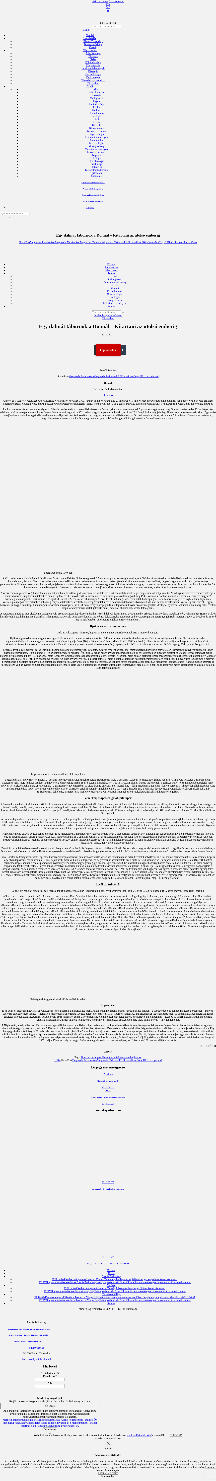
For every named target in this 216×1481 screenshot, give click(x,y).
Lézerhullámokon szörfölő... (93, 195)
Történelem (96, 173)
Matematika (96, 140)
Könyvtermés (96, 128)
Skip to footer (116, 1)
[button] (24, 242)
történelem (123, 1057)
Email (50, 1405)
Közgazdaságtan (96, 134)
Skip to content (100, 1)
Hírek (96, 119)
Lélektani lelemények (96, 137)
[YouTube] (108, 7)
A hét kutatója (96, 92)
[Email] (108, 10)
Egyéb (96, 101)
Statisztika (96, 167)
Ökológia (96, 158)
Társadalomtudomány (96, 170)
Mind (96, 89)
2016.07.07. (108, 1182)
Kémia (96, 122)
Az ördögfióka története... (93, 201)
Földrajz (96, 110)
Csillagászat (96, 98)
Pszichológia (96, 164)
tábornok (112, 1057)
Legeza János (101, 1057)
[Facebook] (108, 4)
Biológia (96, 95)
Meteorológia (96, 143)
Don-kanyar (87, 1057)
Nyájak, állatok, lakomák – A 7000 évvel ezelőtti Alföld (108, 1264)
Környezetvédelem (96, 131)
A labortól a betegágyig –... (93, 189)
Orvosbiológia (96, 161)
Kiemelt (96, 125)
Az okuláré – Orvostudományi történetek (108, 1189)
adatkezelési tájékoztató (139, 1435)
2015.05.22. (108, 1257)
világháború (135, 1057)
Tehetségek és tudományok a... (92, 183)
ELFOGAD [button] (176, 1435)
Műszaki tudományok (96, 149)
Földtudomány (96, 113)
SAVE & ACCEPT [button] (108, 1473)
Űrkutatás (96, 176)
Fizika (96, 107)
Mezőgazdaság (96, 146)
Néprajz (96, 155)
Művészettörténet (96, 152)
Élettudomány (96, 104)
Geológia (96, 116)
